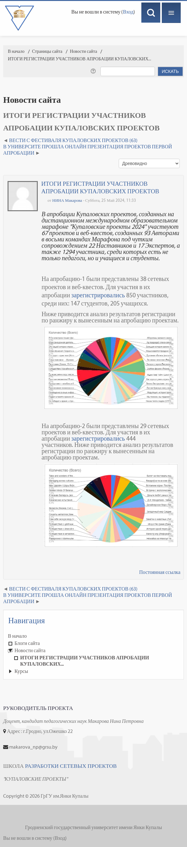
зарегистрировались (98, 295)
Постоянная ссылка (159, 572)
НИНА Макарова (67, 200)
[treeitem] (93, 636)
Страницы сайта (47, 51)
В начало (17, 636)
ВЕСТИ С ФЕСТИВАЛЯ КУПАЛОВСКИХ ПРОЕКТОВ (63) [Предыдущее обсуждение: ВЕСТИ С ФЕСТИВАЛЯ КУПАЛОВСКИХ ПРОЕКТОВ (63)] (73, 140)
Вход (128, 12)
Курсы (21, 671)
